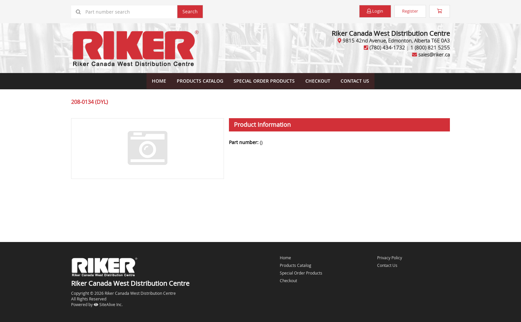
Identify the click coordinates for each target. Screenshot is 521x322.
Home (160, 80)
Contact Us (354, 80)
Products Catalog (200, 80)
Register (406, 11)
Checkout (288, 279)
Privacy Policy (389, 257)
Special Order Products (264, 80)
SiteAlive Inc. (108, 303)
